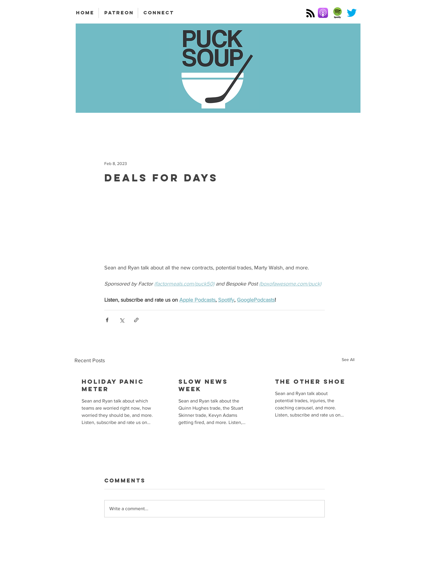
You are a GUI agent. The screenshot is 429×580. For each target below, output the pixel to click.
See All (348, 359)
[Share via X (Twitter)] (122, 320)
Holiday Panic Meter (113, 385)
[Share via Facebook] (107, 320)
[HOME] (85, 13)
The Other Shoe (310, 381)
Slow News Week (203, 385)
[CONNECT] (158, 13)
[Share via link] (136, 320)
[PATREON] (119, 13)
